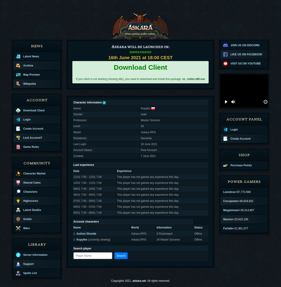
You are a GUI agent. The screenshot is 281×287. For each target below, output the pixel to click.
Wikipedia (26, 84)
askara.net (139, 280)
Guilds (24, 219)
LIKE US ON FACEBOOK (242, 54)
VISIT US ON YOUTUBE (242, 63)
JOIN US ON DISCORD (241, 45)
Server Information (32, 255)
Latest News (27, 56)
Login (23, 119)
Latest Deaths (28, 210)
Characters (27, 192)
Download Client (30, 110)
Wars (23, 228)
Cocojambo (230, 201)
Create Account (29, 128)
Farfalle (228, 228)
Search (121, 255)
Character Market (31, 173)
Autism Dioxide (86, 233)
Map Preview (28, 74)
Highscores (27, 201)
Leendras (229, 192)
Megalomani (231, 210)
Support (25, 264)
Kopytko (81, 239)
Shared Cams (28, 182)
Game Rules (27, 147)
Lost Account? (29, 138)
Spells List (26, 273)
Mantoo (228, 219)
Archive (24, 65)
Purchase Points (237, 165)
